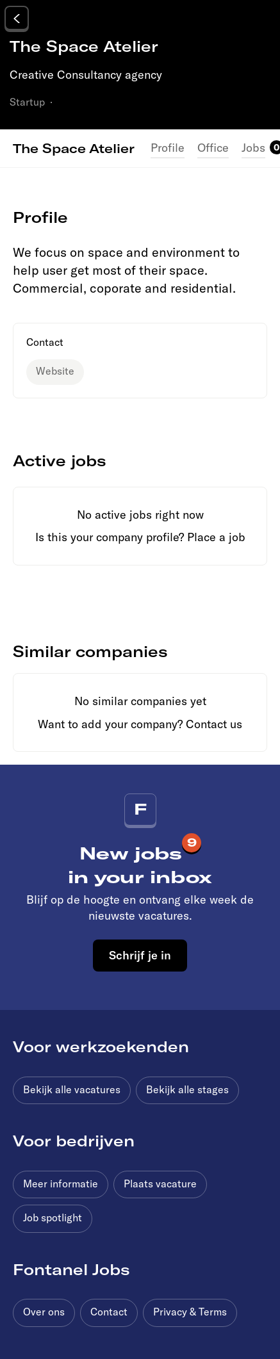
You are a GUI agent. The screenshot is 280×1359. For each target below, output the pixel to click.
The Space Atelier (74, 148)
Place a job (216, 537)
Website (55, 370)
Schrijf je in (140, 955)
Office (213, 147)
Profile (168, 147)
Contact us (214, 724)
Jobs (253, 147)
